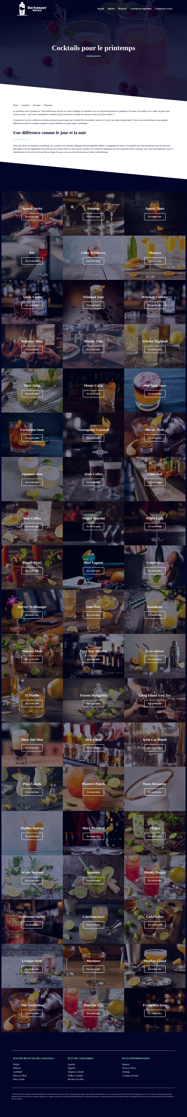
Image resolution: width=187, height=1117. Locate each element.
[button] (32, 216)
